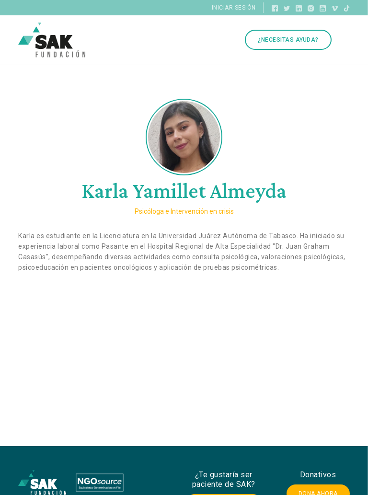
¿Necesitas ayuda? (288, 39)
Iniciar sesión (234, 8)
